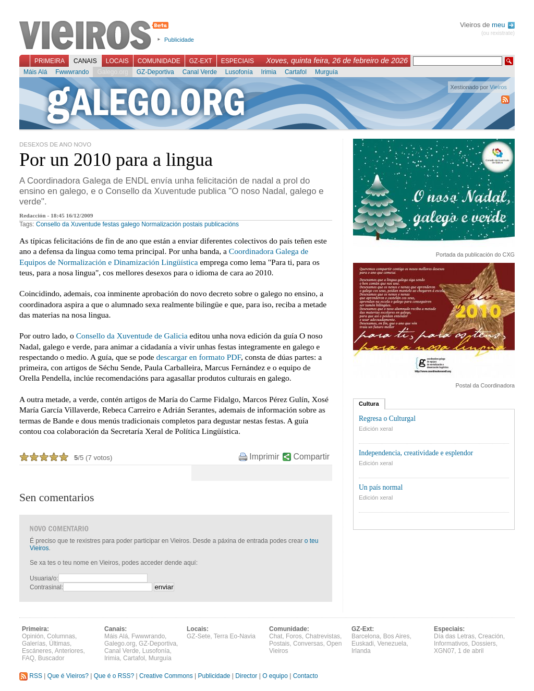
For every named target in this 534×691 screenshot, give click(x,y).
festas (110, 224)
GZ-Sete (198, 636)
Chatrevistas (322, 636)
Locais (117, 61)
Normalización (161, 224)
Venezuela (391, 643)
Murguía (326, 72)
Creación (490, 636)
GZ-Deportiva (155, 72)
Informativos (451, 643)
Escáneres (37, 650)
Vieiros (95, 36)
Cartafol (296, 72)
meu (503, 25)
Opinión (32, 636)
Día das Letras (454, 636)
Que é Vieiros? (68, 676)
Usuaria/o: (44, 578)
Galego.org (112, 72)
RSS (30, 676)
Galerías (33, 643)
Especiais (237, 61)
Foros (294, 636)
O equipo (275, 676)
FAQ (28, 658)
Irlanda (361, 650)
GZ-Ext (200, 61)
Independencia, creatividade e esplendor (416, 453)
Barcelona (365, 636)
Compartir (312, 456)
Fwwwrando (72, 72)
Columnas (61, 636)
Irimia (268, 72)
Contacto (305, 676)
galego (130, 224)
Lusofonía (239, 72)
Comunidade (159, 61)
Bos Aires (396, 636)
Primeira (49, 61)
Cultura (369, 404)
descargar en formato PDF (198, 357)
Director (246, 676)
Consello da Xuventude (68, 224)
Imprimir (264, 456)
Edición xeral (376, 429)
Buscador (51, 658)
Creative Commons (166, 676)
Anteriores (69, 650)
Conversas (308, 643)
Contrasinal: (46, 587)
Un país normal (381, 487)
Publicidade (179, 40)
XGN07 (444, 650)
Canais (85, 61)
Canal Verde (200, 72)
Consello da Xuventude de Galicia (132, 335)
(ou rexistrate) (498, 33)
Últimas (59, 643)
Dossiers (483, 643)
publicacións (221, 224)
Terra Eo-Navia (235, 636)
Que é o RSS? (114, 676)
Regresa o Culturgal (387, 418)
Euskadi (362, 643)
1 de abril (470, 650)
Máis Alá (35, 72)
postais (193, 224)
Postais (279, 643)
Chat (275, 636)
